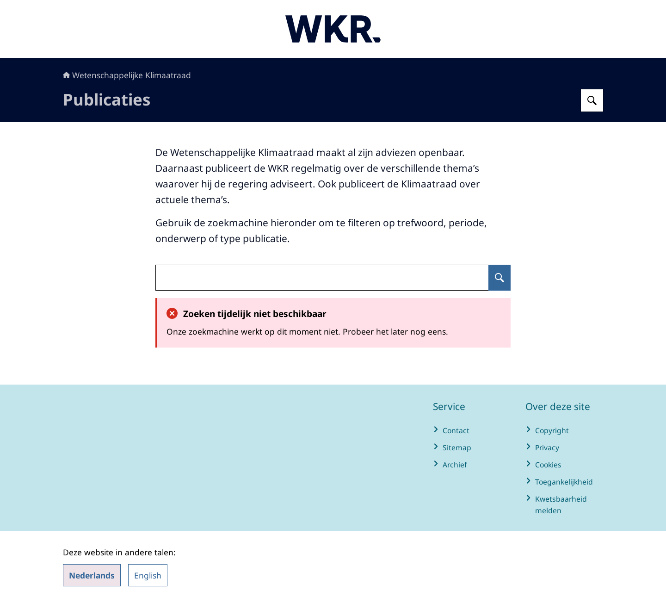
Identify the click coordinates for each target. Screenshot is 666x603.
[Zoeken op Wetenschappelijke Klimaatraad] (592, 100)
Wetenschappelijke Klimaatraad (127, 75)
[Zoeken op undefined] (499, 278)
